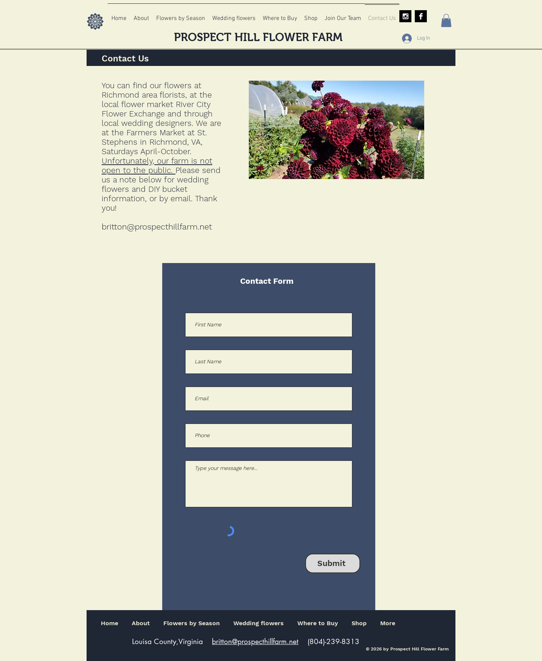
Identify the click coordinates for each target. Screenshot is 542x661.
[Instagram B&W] (405, 16)
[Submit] (332, 563)
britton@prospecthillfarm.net (157, 226)
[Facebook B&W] (421, 16)
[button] (446, 20)
